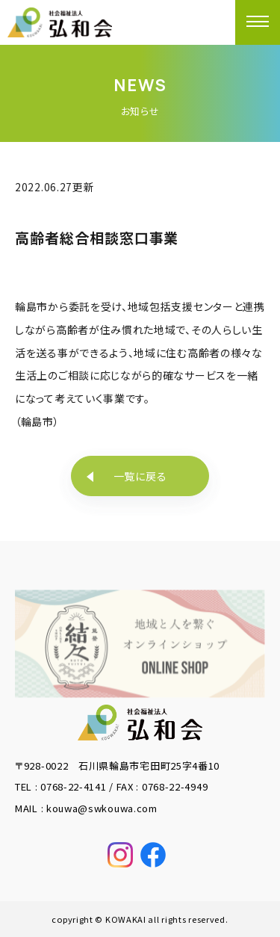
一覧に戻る (140, 475)
